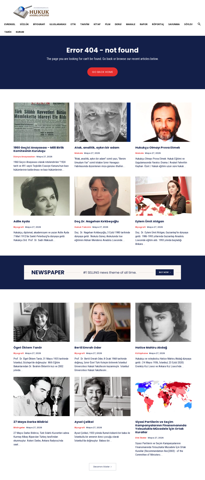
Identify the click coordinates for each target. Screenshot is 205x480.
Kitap (97, 24)
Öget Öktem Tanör (27, 347)
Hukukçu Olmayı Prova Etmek (157, 148)
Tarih (7, 31)
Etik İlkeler (141, 438)
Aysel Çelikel (84, 422)
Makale (130, 24)
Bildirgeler (19, 427)
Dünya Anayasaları (24, 156)
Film (107, 24)
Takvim (84, 24)
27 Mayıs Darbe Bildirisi (30, 422)
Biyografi (39, 24)
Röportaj (158, 24)
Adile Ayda (21, 221)
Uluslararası (57, 24)
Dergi (118, 24)
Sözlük (24, 24)
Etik (73, 24)
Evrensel (9, 24)
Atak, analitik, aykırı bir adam (96, 148)
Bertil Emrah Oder (87, 347)
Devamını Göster (102, 466)
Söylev (188, 24)
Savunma (174, 24)
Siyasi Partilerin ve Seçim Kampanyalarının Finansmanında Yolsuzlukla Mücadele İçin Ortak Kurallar (160, 427)
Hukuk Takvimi (82, 227)
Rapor (144, 24)
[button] (199, 24)
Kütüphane (141, 353)
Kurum (20, 31)
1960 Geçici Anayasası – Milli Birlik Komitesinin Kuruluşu (38, 149)
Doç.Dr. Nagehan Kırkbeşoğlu (96, 221)
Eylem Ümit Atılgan (149, 221)
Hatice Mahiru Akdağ (151, 347)
